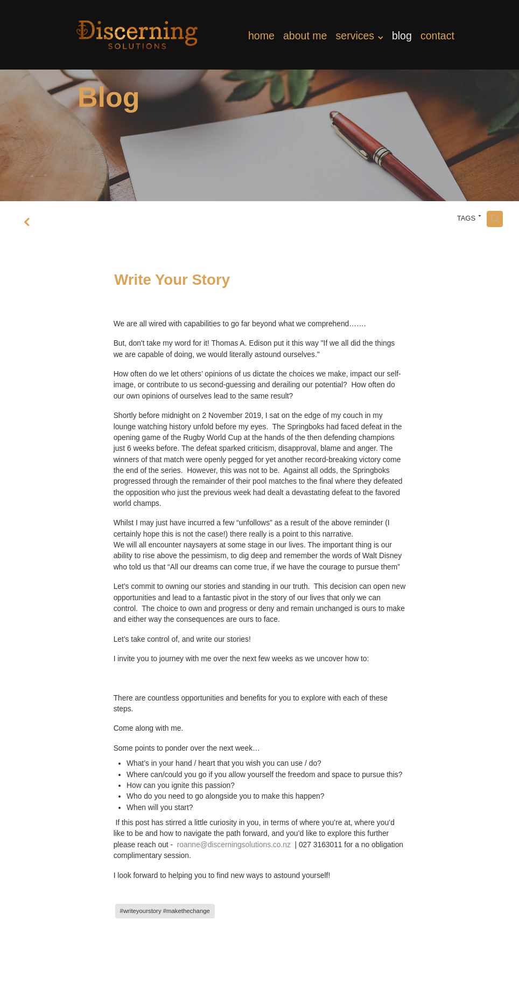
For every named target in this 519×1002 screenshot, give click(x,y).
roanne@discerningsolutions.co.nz (234, 844)
